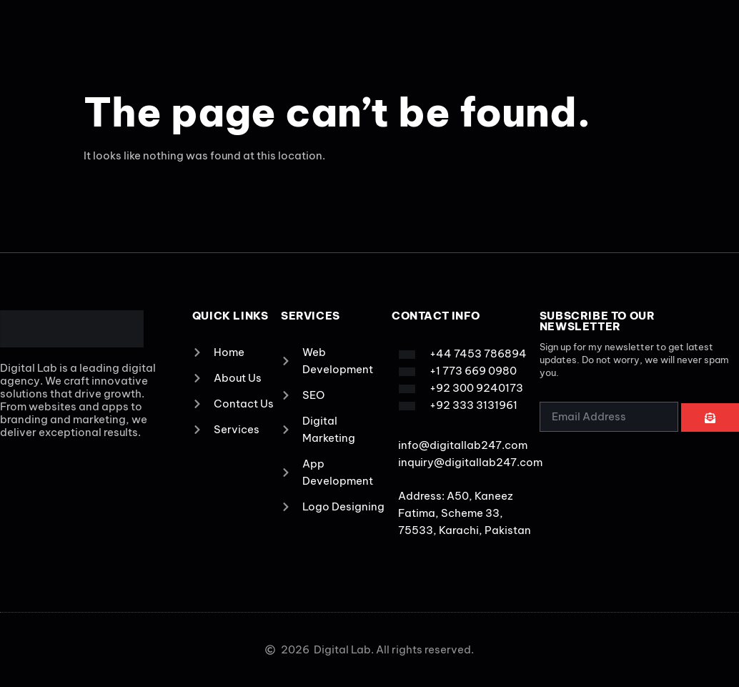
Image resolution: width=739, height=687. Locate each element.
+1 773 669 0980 (473, 370)
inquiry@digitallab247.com (470, 462)
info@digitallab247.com (462, 445)
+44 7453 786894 (478, 353)
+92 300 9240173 (476, 388)
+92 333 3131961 (473, 405)
